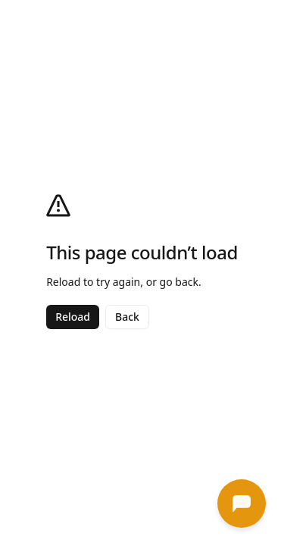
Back (127, 316)
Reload (72, 316)
